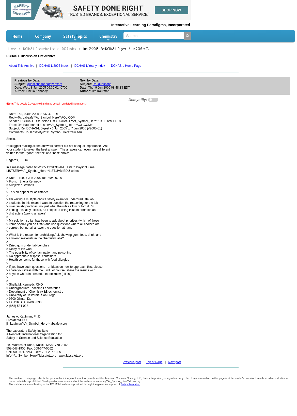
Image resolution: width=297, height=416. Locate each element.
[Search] (187, 36)
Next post (174, 362)
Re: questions (102, 84)
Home (17, 36)
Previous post (132, 362)
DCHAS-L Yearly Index (89, 66)
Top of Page (154, 362)
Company (43, 37)
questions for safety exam (44, 84)
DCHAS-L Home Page (126, 66)
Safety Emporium (130, 384)
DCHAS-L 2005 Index (54, 66)
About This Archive (21, 66)
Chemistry (108, 37)
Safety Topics (75, 37)
